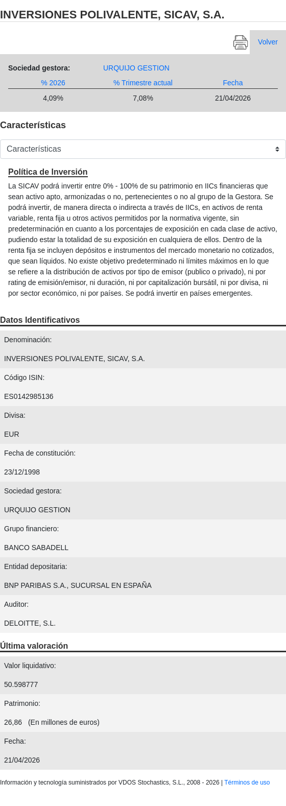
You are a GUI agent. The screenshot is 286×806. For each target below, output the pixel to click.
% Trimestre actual (143, 83)
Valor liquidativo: (30, 665)
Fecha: (15, 741)
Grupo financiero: (31, 529)
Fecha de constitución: (40, 453)
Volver (268, 42)
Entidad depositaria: (35, 566)
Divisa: (15, 415)
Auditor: (16, 604)
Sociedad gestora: (39, 68)
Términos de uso (247, 782)
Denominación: (28, 340)
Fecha (233, 83)
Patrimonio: (22, 703)
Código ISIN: (24, 377)
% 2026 (53, 83)
